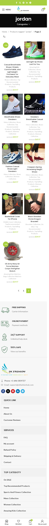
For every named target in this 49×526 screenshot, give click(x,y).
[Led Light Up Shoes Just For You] (34, 50)
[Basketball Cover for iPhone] (12, 203)
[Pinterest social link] (23, 3)
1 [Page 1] (23, 291)
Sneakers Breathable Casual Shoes (34, 119)
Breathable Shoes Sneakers (12, 118)
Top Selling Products (14, 85)
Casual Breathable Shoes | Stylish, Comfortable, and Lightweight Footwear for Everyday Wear (12, 70)
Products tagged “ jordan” (21, 32)
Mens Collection (10, 122)
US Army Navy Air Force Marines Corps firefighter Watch (12, 267)
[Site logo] (23, 9)
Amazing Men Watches (12, 274)
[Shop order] (4, 37)
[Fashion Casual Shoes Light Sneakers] (12, 153)
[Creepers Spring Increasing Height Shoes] (34, 154)
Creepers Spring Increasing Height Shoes (34, 169)
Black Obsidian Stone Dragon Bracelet (34, 218)
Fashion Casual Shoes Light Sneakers (12, 168)
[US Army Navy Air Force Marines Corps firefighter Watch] (12, 251)
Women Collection (14, 132)
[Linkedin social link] (27, 3)
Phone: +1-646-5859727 (14, 381)
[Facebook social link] (16, 3)
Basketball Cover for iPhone (12, 217)
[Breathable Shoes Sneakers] (12, 104)
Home (4, 32)
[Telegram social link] (30, 3)
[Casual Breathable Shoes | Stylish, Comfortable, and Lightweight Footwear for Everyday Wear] (12, 52)
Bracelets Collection (33, 224)
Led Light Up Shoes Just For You (34, 63)
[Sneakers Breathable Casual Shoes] (34, 104)
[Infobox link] (23, 310)
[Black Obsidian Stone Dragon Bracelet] (34, 203)
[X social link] (20, 3)
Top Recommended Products (12, 82)
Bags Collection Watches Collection (12, 277)
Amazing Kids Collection (33, 68)
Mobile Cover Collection (12, 222)
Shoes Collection (11, 80)
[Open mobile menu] (6, 9)
